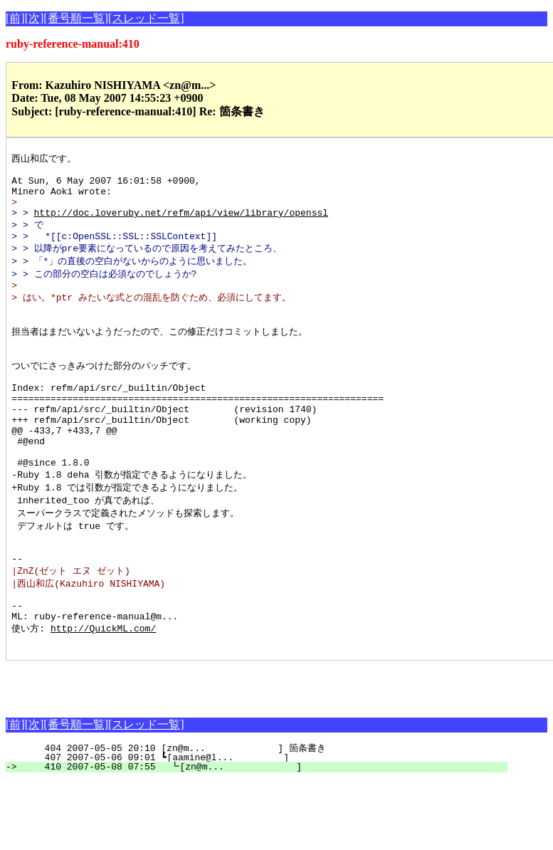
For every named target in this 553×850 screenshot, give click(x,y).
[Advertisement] (172, 751)
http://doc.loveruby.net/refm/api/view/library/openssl (181, 223)
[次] (34, 18)
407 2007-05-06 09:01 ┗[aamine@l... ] (263, 826)
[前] (15, 18)
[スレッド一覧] (146, 18)
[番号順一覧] (75, 18)
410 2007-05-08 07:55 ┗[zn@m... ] (262, 835)
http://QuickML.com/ (103, 694)
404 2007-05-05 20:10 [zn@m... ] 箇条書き (262, 817)
